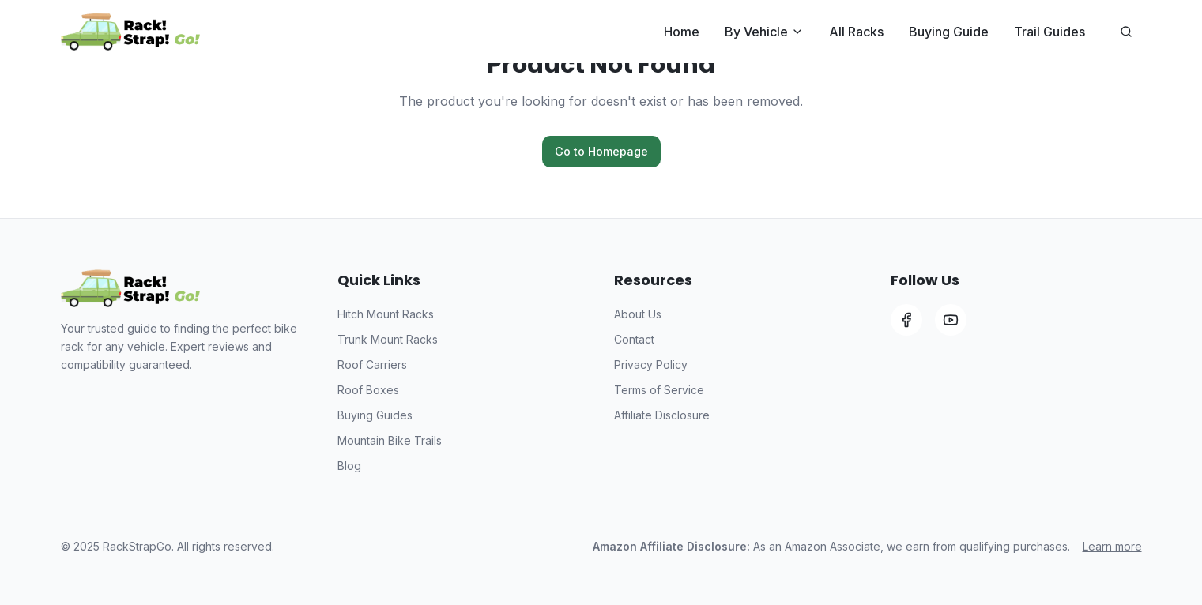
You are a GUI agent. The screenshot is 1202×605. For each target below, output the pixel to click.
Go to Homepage (601, 151)
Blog (349, 465)
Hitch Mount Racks (385, 314)
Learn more (1112, 546)
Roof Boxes (368, 389)
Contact (634, 339)
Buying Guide (949, 31)
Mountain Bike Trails (389, 440)
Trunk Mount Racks (387, 339)
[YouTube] (950, 320)
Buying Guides (375, 415)
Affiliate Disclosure (662, 415)
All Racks (856, 31)
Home (681, 31)
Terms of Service (659, 389)
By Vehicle (764, 31)
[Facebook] (906, 320)
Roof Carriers (372, 364)
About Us (637, 314)
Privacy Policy (651, 364)
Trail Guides (1049, 31)
